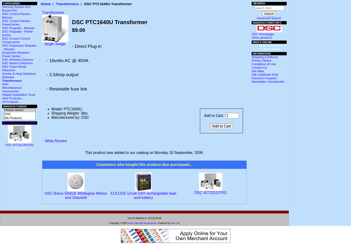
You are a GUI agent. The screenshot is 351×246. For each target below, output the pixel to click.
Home (46, 4)
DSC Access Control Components (16, 40)
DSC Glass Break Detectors (14, 68)
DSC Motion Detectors (17, 63)
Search (259, 3)
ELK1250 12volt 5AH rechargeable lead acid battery (143, 195)
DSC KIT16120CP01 (19, 143)
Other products (262, 37)
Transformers (67, 4)
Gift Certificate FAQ (265, 74)
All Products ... (12, 102)
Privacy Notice (261, 60)
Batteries (8, 77)
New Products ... (13, 98)
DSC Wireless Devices (17, 59)
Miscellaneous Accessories (12, 89)
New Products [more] (19, 123)
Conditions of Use (264, 64)
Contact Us (259, 67)
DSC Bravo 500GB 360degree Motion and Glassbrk (76, 195)
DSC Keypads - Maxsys (18, 28)
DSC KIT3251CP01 (211, 193)
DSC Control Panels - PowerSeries (17, 22)
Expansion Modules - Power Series (16, 54)
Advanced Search (269, 18)
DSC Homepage (263, 34)
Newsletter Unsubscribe (268, 81)
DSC (19, 114)
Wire (5, 84)
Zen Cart (175, 223)
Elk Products (19, 118)
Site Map (258, 71)
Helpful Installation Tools (18, 95)
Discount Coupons (264, 78)
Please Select (19, 110)
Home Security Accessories (142, 223)
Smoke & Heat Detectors (19, 73)
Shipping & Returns (265, 57)
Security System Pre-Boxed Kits (16, 8)
